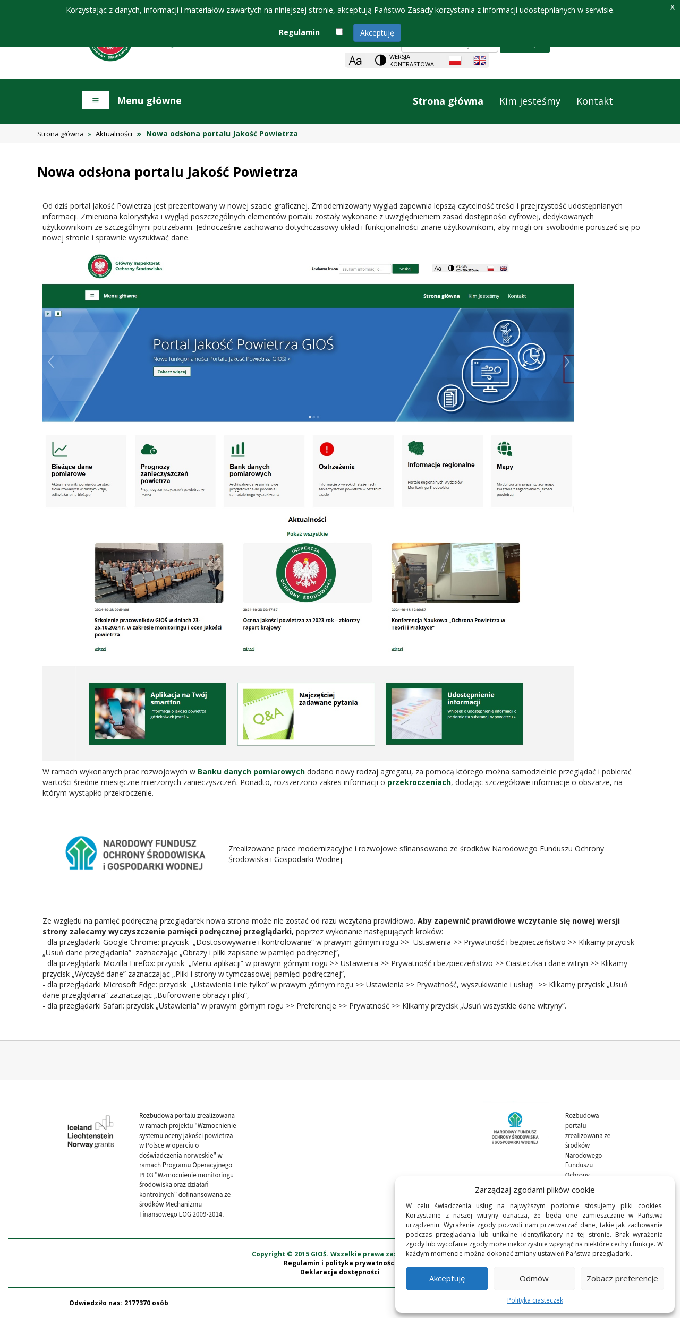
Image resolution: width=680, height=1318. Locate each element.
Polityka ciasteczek (535, 1300)
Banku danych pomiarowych (251, 771)
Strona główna (448, 100)
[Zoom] (355, 60)
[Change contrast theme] (405, 60)
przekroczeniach (419, 782)
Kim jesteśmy (529, 100)
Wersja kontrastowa (411, 60)
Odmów (534, 1278)
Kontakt (594, 100)
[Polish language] (455, 60)
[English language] (479, 60)
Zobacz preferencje (622, 1278)
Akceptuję (377, 33)
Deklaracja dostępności (340, 1272)
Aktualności (114, 134)
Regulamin (299, 32)
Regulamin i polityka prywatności (340, 1263)
